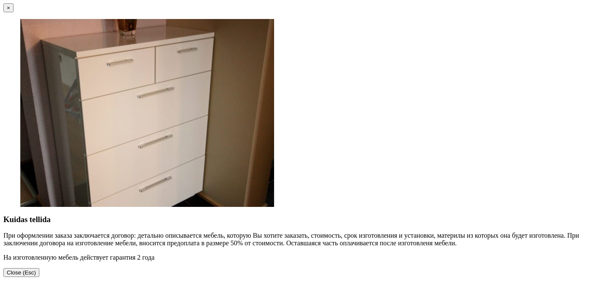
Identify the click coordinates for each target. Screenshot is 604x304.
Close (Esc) (21, 272)
